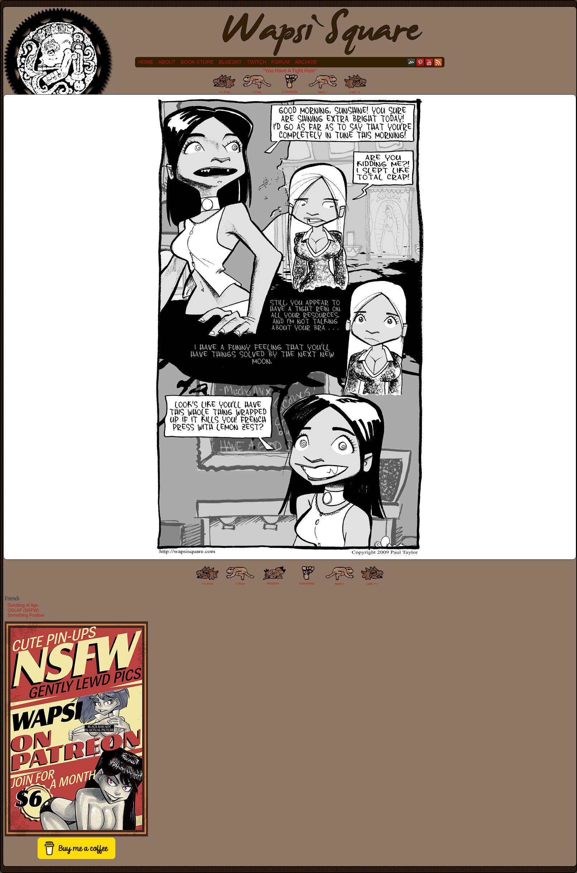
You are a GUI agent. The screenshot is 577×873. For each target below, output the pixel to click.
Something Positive (26, 615)
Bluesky (230, 62)
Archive (306, 62)
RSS (438, 62)
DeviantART (411, 62)
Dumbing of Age (23, 605)
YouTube (429, 62)
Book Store (197, 62)
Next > (322, 92)
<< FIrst (207, 584)
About (166, 62)
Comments (290, 84)
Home (145, 62)
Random (273, 583)
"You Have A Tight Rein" (290, 70)
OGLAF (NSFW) (23, 610)
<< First (224, 92)
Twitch (256, 62)
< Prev (256, 92)
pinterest (420, 62)
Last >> (355, 92)
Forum (280, 62)
